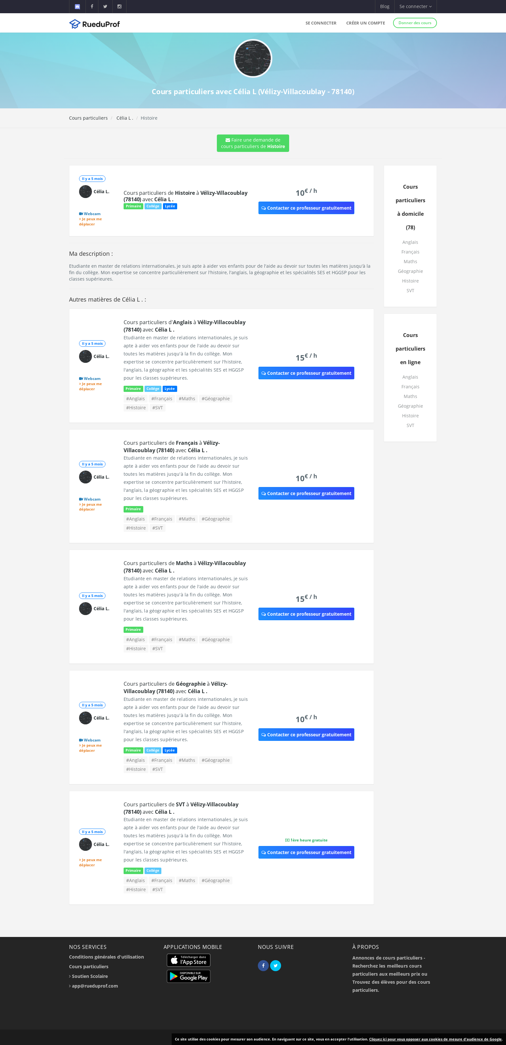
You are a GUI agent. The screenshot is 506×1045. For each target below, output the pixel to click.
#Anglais (135, 398)
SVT (410, 290)
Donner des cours (415, 22)
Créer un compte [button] (365, 23)
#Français (161, 398)
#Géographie (216, 398)
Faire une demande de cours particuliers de (253, 143)
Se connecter (321, 23)
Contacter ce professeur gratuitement (306, 208)
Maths (410, 261)
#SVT (157, 407)
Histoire (410, 281)
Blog (385, 6)
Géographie (410, 271)
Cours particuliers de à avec (186, 196)
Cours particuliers (88, 118)
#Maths (187, 398)
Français (410, 252)
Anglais (410, 242)
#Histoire (136, 407)
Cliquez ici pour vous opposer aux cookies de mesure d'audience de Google (435, 1039)
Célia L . (124, 118)
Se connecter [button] (416, 6)
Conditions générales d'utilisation (106, 957)
